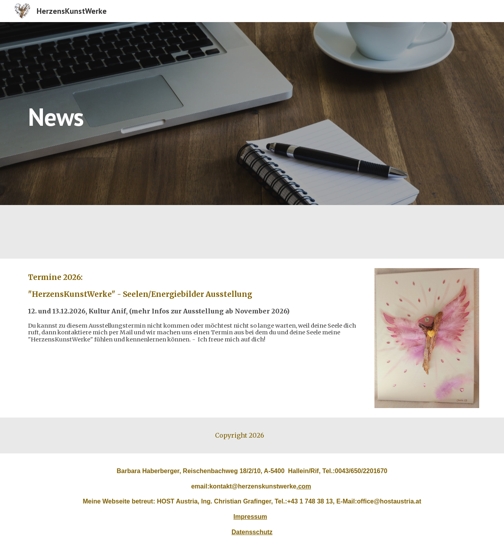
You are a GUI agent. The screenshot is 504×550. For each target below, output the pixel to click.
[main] (252, 113)
